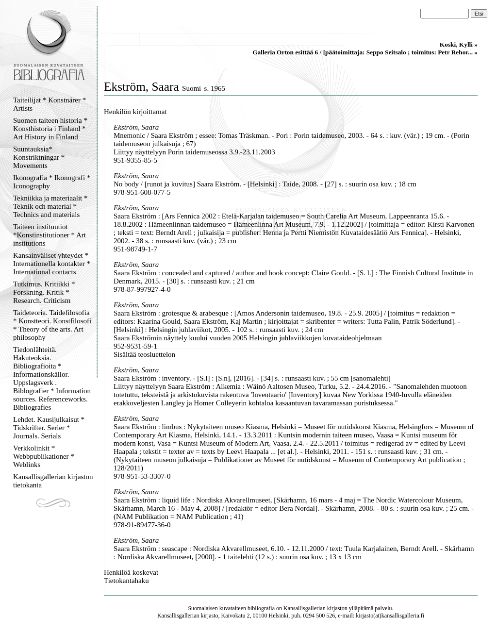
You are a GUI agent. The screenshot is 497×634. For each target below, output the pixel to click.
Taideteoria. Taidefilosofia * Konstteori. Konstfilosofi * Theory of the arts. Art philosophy (52, 325)
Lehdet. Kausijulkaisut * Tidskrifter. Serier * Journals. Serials (48, 428)
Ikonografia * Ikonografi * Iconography (52, 182)
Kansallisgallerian (304, 608)
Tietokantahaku (126, 580)
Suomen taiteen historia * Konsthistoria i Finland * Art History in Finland (50, 129)
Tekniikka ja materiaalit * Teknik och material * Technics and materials (50, 206)
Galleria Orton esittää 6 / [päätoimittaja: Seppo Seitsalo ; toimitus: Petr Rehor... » (365, 52)
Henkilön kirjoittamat (135, 112)
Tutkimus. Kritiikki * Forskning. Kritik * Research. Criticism (44, 292)
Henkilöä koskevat (131, 572)
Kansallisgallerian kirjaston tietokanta (53, 481)
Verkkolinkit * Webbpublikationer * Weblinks (43, 456)
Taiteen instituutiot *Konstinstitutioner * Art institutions (49, 235)
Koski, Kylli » (459, 44)
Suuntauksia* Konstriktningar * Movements (39, 157)
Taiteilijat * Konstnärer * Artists (49, 104)
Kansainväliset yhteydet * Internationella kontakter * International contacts (51, 263)
